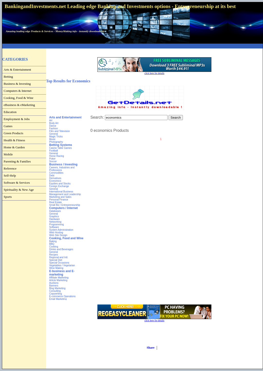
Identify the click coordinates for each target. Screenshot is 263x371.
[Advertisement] (132, 46)
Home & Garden (14, 147)
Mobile (8, 154)
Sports (8, 197)
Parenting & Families (17, 161)
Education (10, 112)
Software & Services (17, 182)
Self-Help (10, 175)
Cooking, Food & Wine (18, 98)
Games (8, 126)
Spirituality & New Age (19, 189)
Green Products (13, 133)
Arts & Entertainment (17, 69)
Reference (10, 168)
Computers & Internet (17, 91)
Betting (8, 76)
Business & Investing (17, 84)
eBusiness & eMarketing (19, 105)
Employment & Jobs (17, 119)
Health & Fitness (14, 140)
